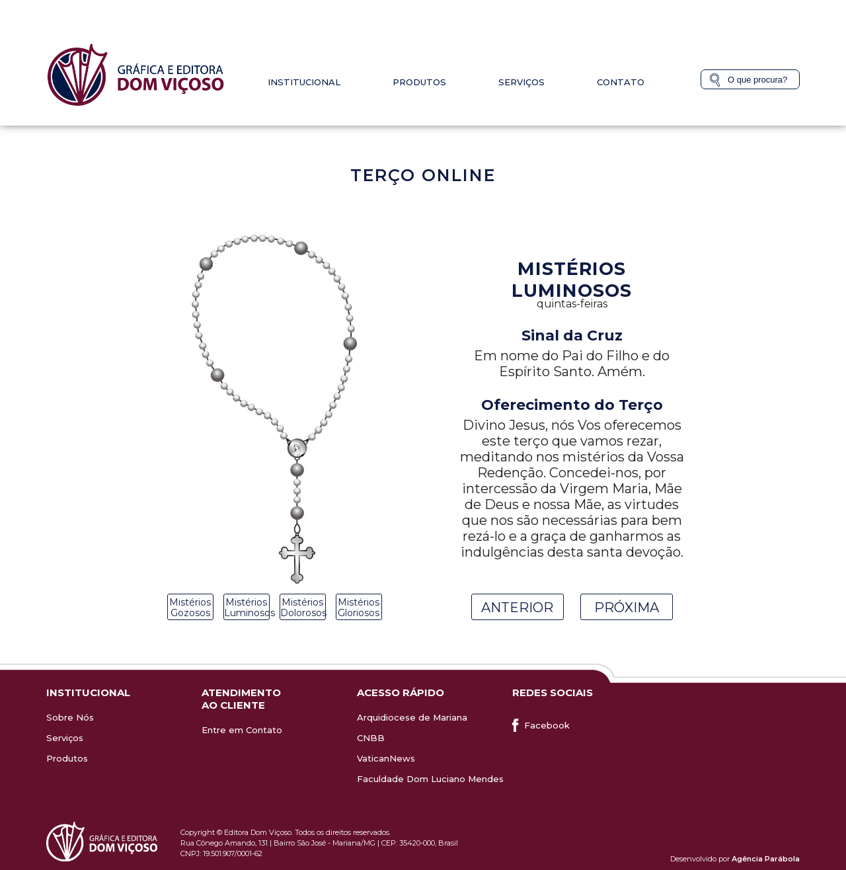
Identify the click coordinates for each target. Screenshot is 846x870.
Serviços (521, 82)
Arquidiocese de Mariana (412, 717)
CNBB (371, 737)
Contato (620, 82)
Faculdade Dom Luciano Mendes (430, 778)
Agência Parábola (766, 858)
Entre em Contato (242, 730)
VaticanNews (386, 758)
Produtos (419, 82)
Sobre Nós (70, 717)
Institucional (304, 82)
